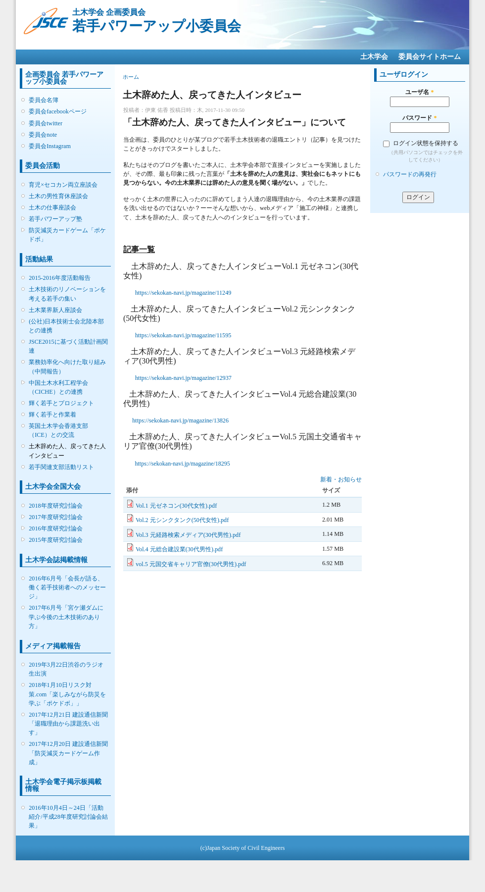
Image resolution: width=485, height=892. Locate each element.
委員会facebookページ (58, 111)
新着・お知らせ (341, 479)
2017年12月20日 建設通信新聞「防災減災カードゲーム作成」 (68, 752)
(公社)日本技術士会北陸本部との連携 (66, 326)
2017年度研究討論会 (55, 517)
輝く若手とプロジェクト (61, 403)
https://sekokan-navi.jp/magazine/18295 (182, 463)
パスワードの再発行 (409, 174)
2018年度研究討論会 (55, 505)
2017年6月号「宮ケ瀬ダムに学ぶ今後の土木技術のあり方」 (66, 616)
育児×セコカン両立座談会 (63, 184)
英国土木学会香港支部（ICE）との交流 (58, 430)
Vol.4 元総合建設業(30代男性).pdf (179, 549)
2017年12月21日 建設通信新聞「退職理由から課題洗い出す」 (68, 723)
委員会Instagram (50, 146)
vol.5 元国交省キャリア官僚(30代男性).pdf (191, 564)
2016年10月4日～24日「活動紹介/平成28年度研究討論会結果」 (68, 816)
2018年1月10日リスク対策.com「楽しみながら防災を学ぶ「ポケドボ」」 (67, 694)
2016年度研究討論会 (55, 528)
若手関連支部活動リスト (61, 467)
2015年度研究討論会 (55, 539)
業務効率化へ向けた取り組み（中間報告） (67, 366)
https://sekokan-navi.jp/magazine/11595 (183, 335)
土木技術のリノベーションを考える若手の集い (67, 294)
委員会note (43, 134)
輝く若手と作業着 (52, 414)
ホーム (131, 77)
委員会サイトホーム (429, 56)
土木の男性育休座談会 (58, 196)
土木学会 (374, 56)
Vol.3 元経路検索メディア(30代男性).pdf (188, 534)
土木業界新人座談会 (55, 310)
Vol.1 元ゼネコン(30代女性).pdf (176, 505)
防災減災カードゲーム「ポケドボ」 (67, 235)
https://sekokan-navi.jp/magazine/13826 (180, 420)
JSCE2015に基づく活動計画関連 (68, 346)
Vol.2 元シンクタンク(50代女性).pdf (182, 520)
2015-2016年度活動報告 (60, 277)
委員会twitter (45, 123)
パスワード (419, 117)
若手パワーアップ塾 (55, 218)
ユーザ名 (419, 92)
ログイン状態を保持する (425, 143)
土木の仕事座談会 (52, 207)
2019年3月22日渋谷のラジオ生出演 (66, 669)
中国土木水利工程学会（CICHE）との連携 (58, 387)
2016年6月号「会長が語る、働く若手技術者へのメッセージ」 (67, 587)
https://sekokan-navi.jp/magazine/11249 (183, 292)
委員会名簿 (43, 100)
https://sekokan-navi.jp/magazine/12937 (183, 377)
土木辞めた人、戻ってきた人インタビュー (67, 451)
